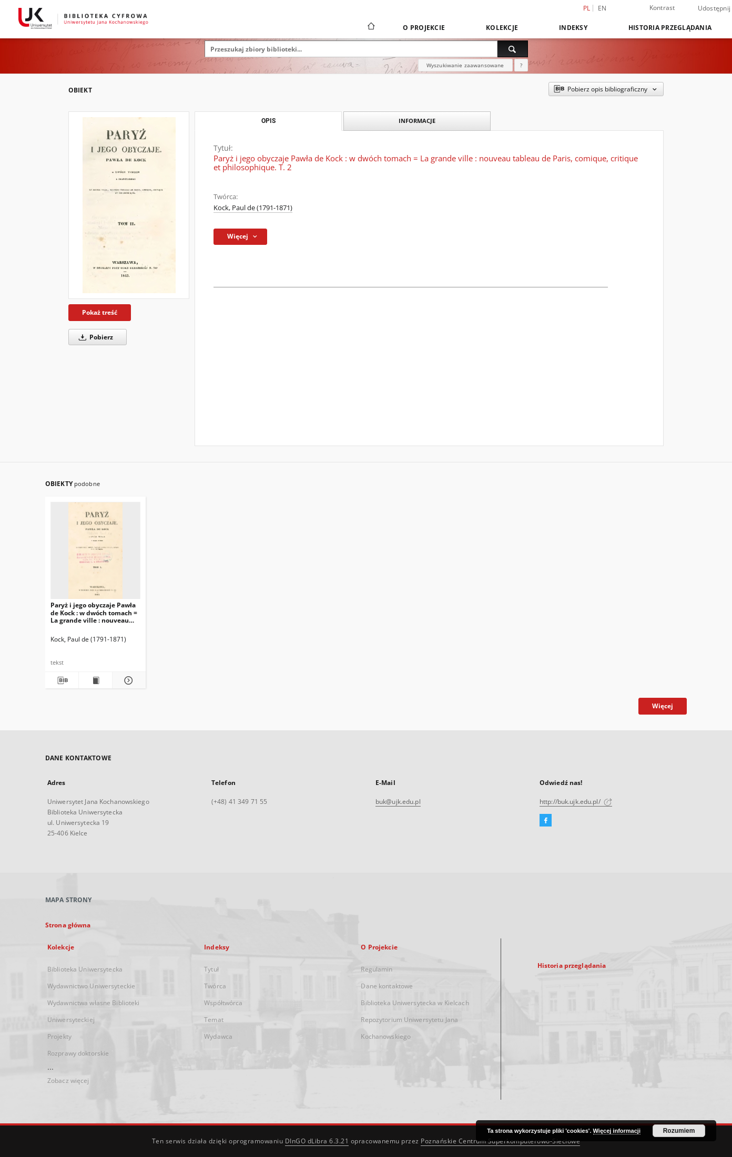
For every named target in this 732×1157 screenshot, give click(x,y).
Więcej (662, 705)
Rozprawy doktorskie (78, 1053)
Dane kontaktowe (387, 986)
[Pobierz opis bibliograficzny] (61, 680)
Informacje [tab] (417, 121)
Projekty (59, 1036)
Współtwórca (223, 1002)
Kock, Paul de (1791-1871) (253, 207)
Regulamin (376, 969)
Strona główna (68, 925)
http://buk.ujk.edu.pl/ (576, 801)
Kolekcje (502, 27)
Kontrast (662, 7)
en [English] (602, 8)
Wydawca (218, 1036)
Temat (213, 1019)
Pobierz (94, 337)
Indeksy (573, 27)
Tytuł (211, 969)
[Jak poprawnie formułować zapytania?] (521, 65)
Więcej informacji (616, 1131)
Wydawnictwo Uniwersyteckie (91, 986)
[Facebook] (546, 820)
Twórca (215, 986)
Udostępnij (714, 8)
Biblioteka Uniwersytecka (85, 969)
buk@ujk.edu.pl (398, 801)
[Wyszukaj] (512, 48)
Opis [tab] (268, 121)
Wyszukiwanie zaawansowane (465, 65)
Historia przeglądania (669, 27)
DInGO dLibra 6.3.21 (317, 1141)
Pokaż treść (99, 312)
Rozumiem (679, 1130)
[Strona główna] (370, 27)
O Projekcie (424, 27)
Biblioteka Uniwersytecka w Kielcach (415, 1002)
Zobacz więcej (68, 1080)
